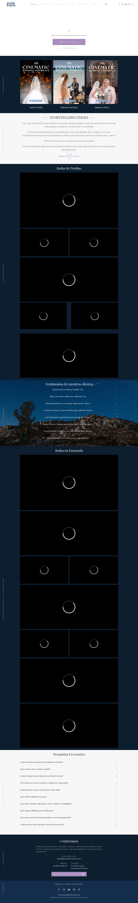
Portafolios (46, 4)
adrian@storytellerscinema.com (69, 859)
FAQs (72, 4)
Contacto (83, 4)
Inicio (33, 4)
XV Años (94, 4)
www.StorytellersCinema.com (69, 895)
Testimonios (61, 4)
